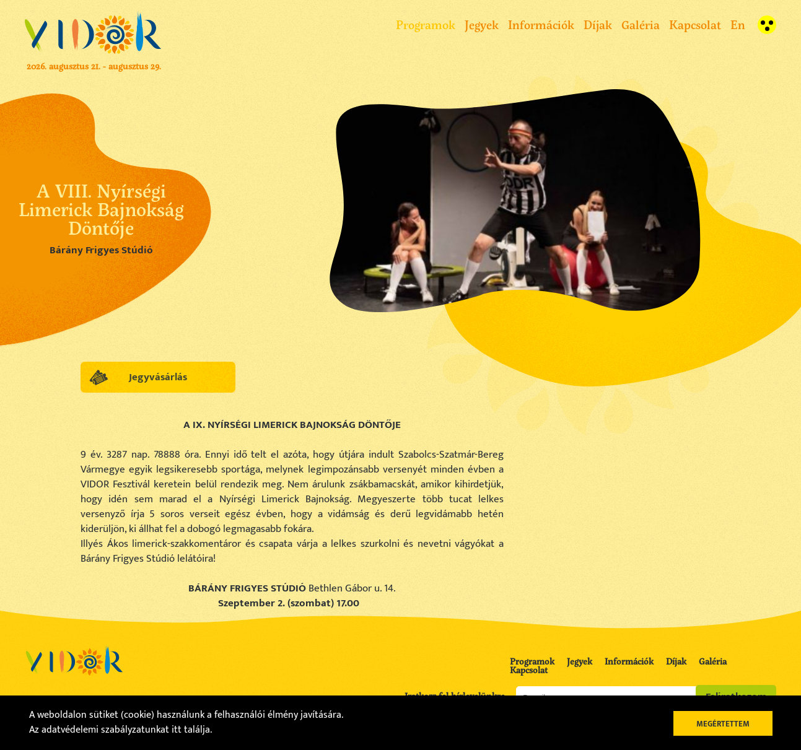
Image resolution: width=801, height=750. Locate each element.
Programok (425, 24)
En (737, 24)
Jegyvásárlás (158, 377)
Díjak (598, 24)
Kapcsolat (695, 24)
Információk (541, 24)
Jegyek (482, 24)
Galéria (640, 24)
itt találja (191, 730)
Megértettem (723, 724)
